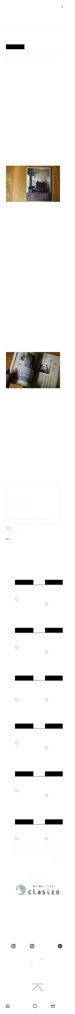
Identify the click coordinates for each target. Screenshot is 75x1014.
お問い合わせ (63, 1006)
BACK (17, 538)
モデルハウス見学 (19, 1006)
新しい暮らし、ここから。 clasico (21, 17)
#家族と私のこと (21, 493)
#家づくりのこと (17, 58)
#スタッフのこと (21, 514)
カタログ (42, 1006)
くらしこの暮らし (45, 946)
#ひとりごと (42, 58)
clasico (21, 946)
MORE (57, 863)
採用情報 (20, 965)
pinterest (61, 946)
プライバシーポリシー (48, 965)
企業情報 (51, 958)
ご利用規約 (39, 972)
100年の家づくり (25, 958)
